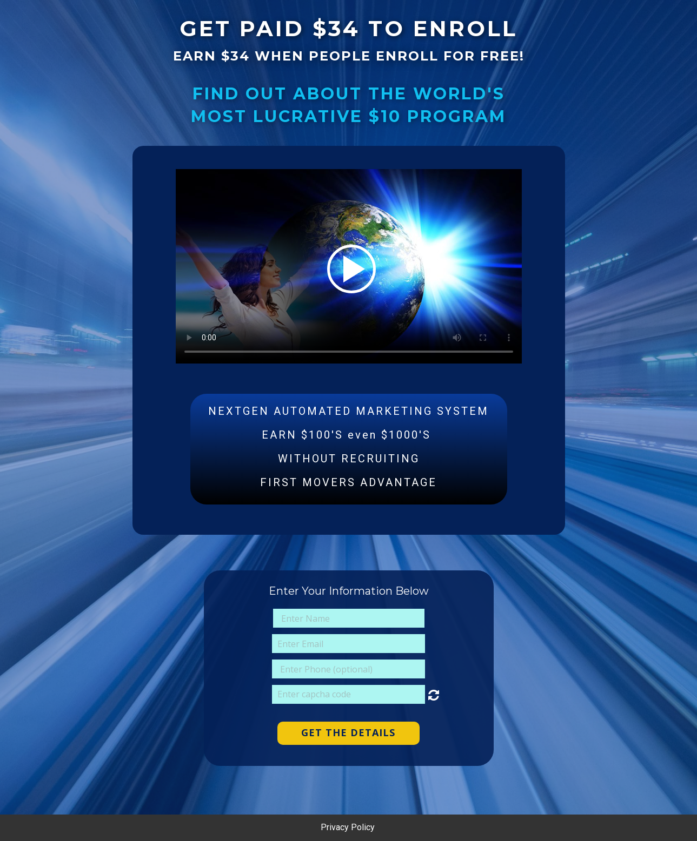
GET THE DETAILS (348, 732)
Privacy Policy (349, 827)
